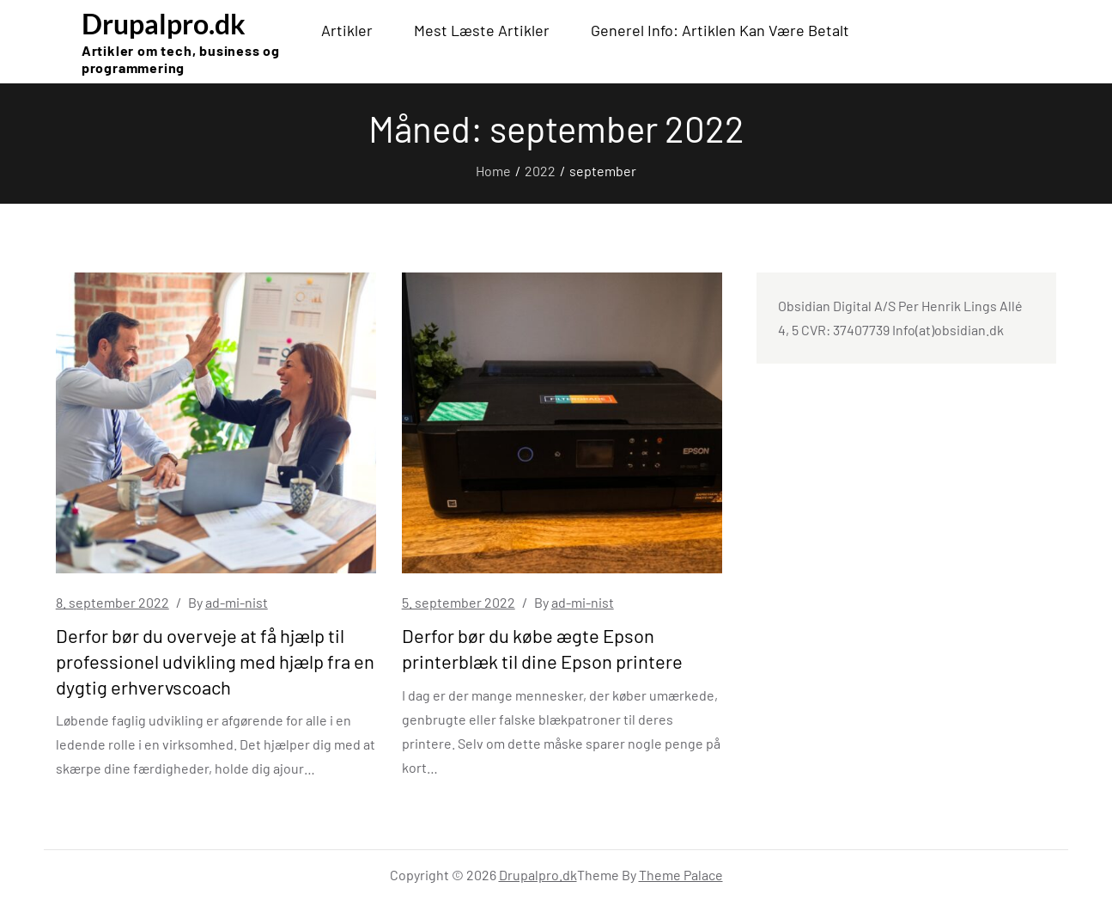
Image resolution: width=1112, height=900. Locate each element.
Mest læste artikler (482, 30)
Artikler (347, 30)
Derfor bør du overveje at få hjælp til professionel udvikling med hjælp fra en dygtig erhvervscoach (215, 660)
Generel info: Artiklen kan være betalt (720, 30)
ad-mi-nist (236, 602)
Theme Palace (681, 874)
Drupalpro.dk (164, 23)
